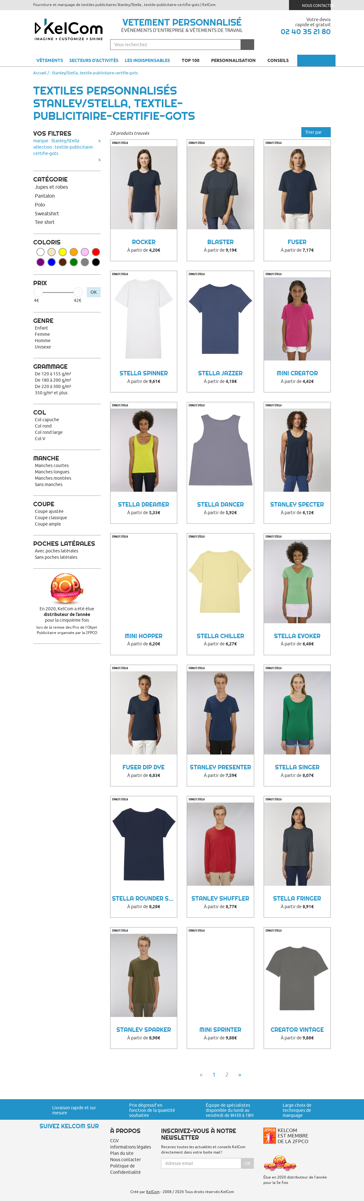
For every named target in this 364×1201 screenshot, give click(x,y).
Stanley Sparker (143, 1029)
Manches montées (53, 478)
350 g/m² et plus (51, 392)
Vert (74, 262)
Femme (42, 334)
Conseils (280, 60)
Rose (85, 252)
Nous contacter (312, 5)
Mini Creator (297, 373)
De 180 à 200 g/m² (53, 380)
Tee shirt (44, 222)
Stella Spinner (144, 373)
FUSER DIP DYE (143, 767)
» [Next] (239, 1074)
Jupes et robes (51, 187)
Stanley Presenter (220, 767)
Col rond (43, 425)
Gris (85, 262)
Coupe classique (51, 517)
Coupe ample (48, 524)
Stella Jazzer (220, 373)
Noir (96, 262)
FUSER (297, 242)
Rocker (143, 242)
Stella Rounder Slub (144, 898)
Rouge (96, 252)
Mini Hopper (143, 636)
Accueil (40, 72)
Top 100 (193, 60)
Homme (43, 340)
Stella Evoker (297, 636)
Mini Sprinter (220, 1029)
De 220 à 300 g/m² (53, 386)
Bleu (51, 262)
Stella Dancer (220, 504)
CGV (114, 1140)
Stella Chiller (220, 636)
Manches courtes (52, 465)
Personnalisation (236, 60)
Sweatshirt (47, 213)
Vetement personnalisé (182, 22)
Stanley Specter (297, 504)
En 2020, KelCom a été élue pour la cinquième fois (67, 614)
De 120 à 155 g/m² (53, 373)
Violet (40, 262)
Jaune (63, 252)
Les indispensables (147, 60)
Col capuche (47, 419)
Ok (247, 1163)
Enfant (41, 327)
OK (94, 292)
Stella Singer (297, 767)
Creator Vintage (297, 1029)
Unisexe (43, 346)
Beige (51, 252)
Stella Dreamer (143, 504)
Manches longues (52, 471)
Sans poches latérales (56, 557)
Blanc (40, 252)
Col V (40, 438)
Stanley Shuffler (220, 898)
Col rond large (49, 432)
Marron (63, 262)
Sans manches (48, 484)
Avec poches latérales (56, 550)
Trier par (316, 132)
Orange (74, 252)
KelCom (153, 1192)
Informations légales (130, 1146)
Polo (40, 204)
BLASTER (220, 242)
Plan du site (122, 1153)
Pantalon (45, 196)
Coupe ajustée (49, 511)
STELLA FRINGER (297, 898)
